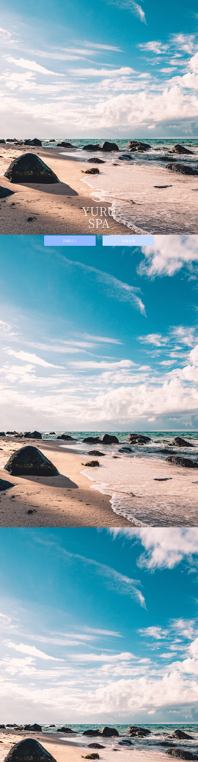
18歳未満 (128, 240)
